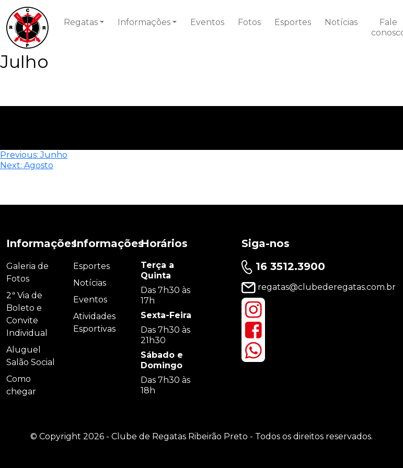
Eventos (207, 22)
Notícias (341, 22)
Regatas (81, 22)
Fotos (249, 22)
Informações (144, 22)
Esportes (292, 22)
